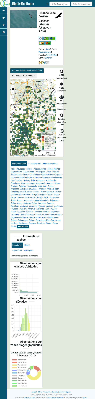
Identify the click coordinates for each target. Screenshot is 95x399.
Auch (13, 200)
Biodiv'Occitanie (23, 3)
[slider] (39, 151)
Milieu (26, 245)
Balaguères (23, 220)
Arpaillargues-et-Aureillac (21, 192)
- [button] (13, 92)
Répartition (17, 250)
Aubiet (39, 197)
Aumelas (42, 203)
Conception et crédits (50, 392)
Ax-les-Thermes (27, 214)
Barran (13, 226)
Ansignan (40, 180)
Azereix (38, 214)
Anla (33, 180)
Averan (46, 212)
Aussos (15, 209)
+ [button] (13, 86)
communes (19, 163)
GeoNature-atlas (29, 398)
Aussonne (58, 206)
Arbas (57, 183)
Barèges (32, 223)
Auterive (23, 209)
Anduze (37, 177)
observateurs (50, 163)
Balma (31, 220)
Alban (48, 172)
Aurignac (24, 206)
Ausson (49, 206)
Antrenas (25, 183)
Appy (32, 183)
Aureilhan (15, 206)
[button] (13, 89)
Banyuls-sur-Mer (42, 220)
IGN (22, 155)
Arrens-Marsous (47, 192)
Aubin (46, 197)
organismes (34, 163)
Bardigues (23, 223)
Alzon (13, 177)
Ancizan (29, 177)
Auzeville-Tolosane (25, 212)
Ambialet (21, 177)
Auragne (50, 203)
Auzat (13, 212)
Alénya (37, 174)
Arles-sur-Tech (53, 189)
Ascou (49, 194)
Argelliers (15, 189)
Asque (13, 197)
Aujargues (54, 200)
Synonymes (28, 250)
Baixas (13, 220)
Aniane (26, 180)
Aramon (49, 183)
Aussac (42, 206)
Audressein (28, 200)
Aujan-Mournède (41, 200)
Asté (33, 197)
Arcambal (42, 186)
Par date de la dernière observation (27, 71)
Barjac (48, 223)
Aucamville (54, 197)
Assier (27, 197)
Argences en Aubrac (28, 189)
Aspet (56, 194)
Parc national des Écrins (55, 398)
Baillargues (53, 217)
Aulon (13, 203)
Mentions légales (64, 392)
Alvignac (58, 174)
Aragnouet (40, 183)
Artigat (34, 194)
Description (17, 245)
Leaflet (17, 155)
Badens (51, 214)
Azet (45, 214)
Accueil (34, 392)
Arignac (42, 189)
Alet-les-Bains (47, 174)
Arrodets (26, 194)
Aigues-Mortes (54, 169)
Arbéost (14, 186)
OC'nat (40, 392)
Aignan (30, 169)
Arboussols (32, 186)
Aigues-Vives (16, 172)
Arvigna (42, 194)
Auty (47, 209)
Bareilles (41, 223)
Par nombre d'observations (23, 75)
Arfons (51, 186)
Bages (58, 214)
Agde (13, 169)
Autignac (40, 209)
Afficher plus (23, 226)
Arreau (36, 192)
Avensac (38, 212)
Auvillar (54, 209)
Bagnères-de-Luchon (38, 217)
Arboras (22, 186)
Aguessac (21, 169)
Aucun (19, 200)
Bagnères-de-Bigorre (19, 217)
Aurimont (33, 206)
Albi (31, 174)
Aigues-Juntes (40, 169)
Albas (25, 174)
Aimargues (40, 172)
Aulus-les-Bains (30, 203)
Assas (20, 197)
